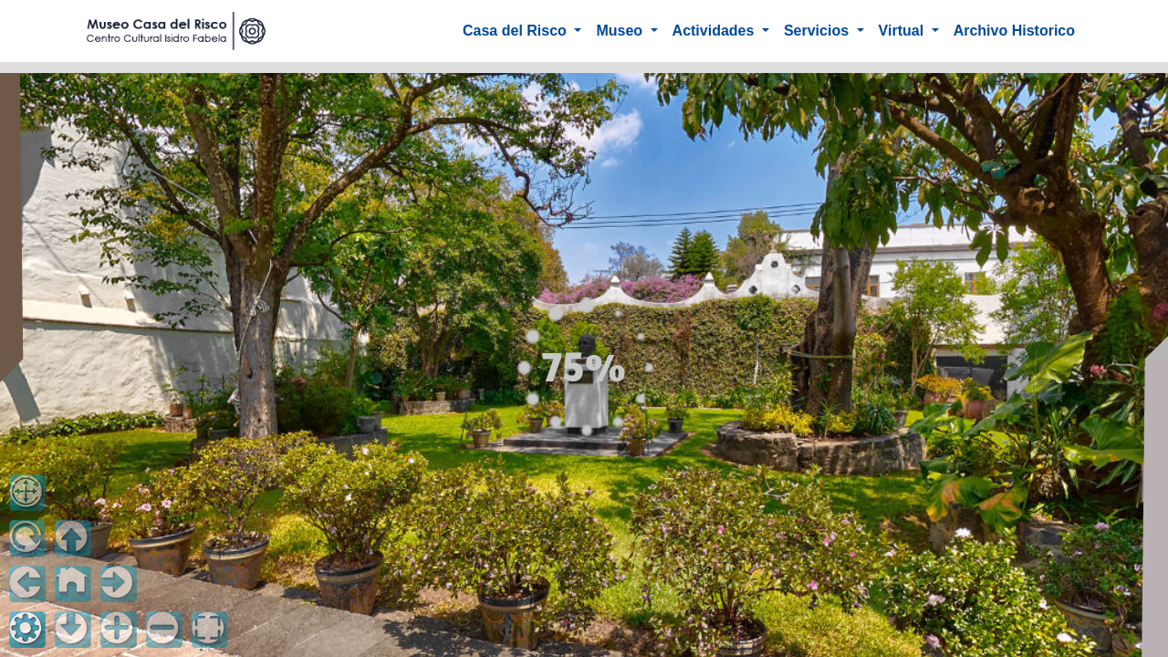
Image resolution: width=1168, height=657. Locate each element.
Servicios (818, 30)
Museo (621, 30)
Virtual (903, 30)
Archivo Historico (1014, 30)
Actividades (715, 30)
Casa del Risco (516, 30)
